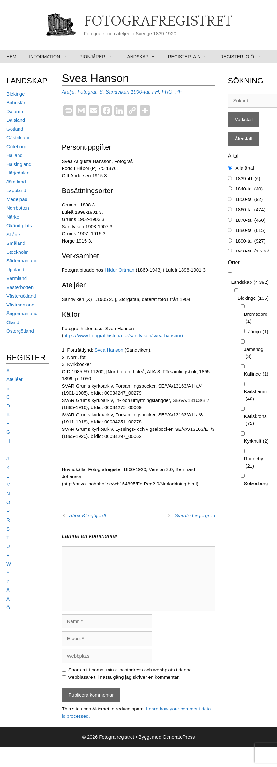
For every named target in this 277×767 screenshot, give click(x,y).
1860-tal (250, 209)
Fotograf (87, 92)
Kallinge (256, 374)
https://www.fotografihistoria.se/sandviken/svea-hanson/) (123, 335)
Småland (15, 243)
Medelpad (16, 199)
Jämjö (258, 332)
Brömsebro (255, 318)
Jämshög (253, 353)
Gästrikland (18, 137)
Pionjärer (98, 56)
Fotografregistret (158, 21)
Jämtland (16, 181)
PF (178, 92)
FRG (167, 92)
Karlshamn (255, 395)
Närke (12, 217)
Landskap (143, 56)
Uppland (15, 269)
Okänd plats (19, 225)
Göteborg (16, 146)
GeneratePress (179, 737)
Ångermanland (22, 313)
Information (51, 56)
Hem (11, 56)
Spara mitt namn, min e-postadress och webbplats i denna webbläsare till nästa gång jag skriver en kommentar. (130, 673)
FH (155, 92)
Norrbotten (17, 208)
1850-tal (249, 199)
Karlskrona (255, 420)
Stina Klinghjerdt (87, 515)
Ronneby (253, 462)
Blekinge (15, 94)
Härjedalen (18, 172)
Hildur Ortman (119, 270)
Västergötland (21, 295)
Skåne (13, 234)
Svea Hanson (109, 350)
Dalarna (14, 111)
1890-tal (250, 241)
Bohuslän (16, 102)
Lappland (16, 190)
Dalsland (15, 120)
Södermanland (22, 260)
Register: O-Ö (243, 56)
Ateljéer (14, 379)
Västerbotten (20, 287)
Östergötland (20, 331)
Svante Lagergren (195, 515)
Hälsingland (18, 164)
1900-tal (140, 92)
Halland (14, 155)
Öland (12, 322)
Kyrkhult (256, 441)
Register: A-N (191, 56)
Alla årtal (244, 168)
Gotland (14, 129)
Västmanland (20, 304)
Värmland (16, 278)
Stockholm (17, 252)
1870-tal (250, 220)
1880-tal (250, 230)
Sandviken (118, 92)
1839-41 (247, 178)
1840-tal (249, 189)
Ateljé (68, 92)
